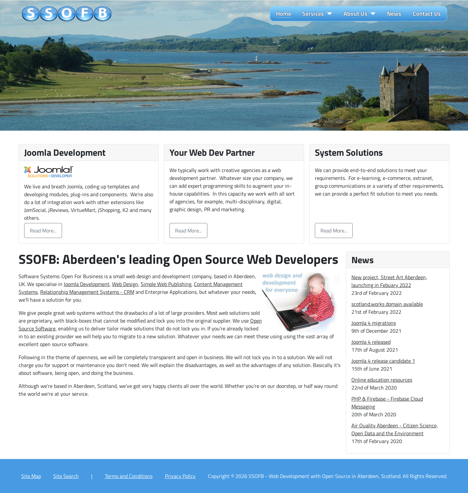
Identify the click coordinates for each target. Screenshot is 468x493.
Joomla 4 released (371, 342)
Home (283, 13)
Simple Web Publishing (166, 284)
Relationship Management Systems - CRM (87, 292)
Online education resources (381, 380)
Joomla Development (86, 284)
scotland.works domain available (387, 304)
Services (313, 13)
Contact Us (427, 13)
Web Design (125, 284)
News (394, 13)
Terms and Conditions (129, 476)
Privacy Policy (180, 476)
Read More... (43, 230)
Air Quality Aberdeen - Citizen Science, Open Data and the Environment (394, 429)
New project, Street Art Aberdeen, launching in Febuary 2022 (389, 281)
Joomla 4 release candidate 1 (383, 361)
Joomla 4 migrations (373, 323)
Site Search (66, 476)
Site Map (31, 476)
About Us (355, 13)
